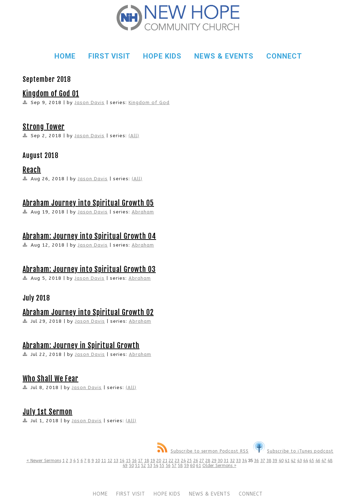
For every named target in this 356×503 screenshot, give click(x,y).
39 (274, 460)
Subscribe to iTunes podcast (293, 451)
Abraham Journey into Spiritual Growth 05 (88, 203)
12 (109, 460)
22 (170, 460)
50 (131, 465)
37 (262, 460)
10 (97, 460)
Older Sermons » (219, 465)
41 (287, 460)
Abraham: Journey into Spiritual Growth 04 (89, 236)
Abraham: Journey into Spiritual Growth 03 (89, 269)
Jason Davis (90, 102)
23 (176, 460)
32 (232, 460)
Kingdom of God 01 (51, 93)
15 (128, 460)
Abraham (143, 211)
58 (180, 465)
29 (214, 460)
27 (201, 460)
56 (168, 465)
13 (115, 460)
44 (305, 460)
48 (329, 460)
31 (226, 460)
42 (293, 460)
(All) (134, 135)
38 (268, 460)
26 (195, 460)
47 (323, 460)
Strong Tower (44, 126)
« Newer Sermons (43, 460)
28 (207, 460)
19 (152, 460)
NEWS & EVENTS (224, 56)
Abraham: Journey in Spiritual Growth (81, 345)
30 (220, 460)
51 (137, 465)
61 (198, 465)
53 (149, 465)
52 (143, 465)
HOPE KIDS (162, 56)
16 (134, 460)
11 (103, 460)
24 (183, 460)
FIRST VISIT (109, 56)
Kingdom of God (149, 102)
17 (140, 460)
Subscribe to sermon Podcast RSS (203, 451)
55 (161, 465)
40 (281, 460)
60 (192, 465)
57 (174, 465)
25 (189, 460)
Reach (32, 169)
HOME (65, 56)
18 (146, 460)
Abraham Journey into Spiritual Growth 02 (88, 312)
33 (238, 460)
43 (299, 460)
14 (121, 460)
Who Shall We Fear (50, 378)
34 (244, 460)
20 (158, 460)
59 (186, 465)
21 (164, 460)
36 (256, 460)
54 (155, 465)
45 (311, 460)
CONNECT (284, 56)
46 (317, 460)
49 (125, 465)
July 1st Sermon (47, 411)
